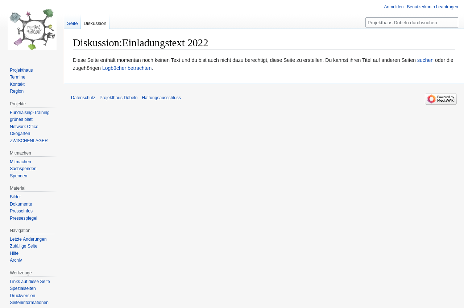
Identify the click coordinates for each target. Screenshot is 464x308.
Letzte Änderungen (28, 239)
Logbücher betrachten (127, 68)
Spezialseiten (23, 288)
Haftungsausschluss (161, 97)
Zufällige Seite (23, 246)
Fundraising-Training (30, 112)
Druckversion (22, 295)
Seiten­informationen (29, 302)
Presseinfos (21, 211)
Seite (72, 23)
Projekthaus (21, 70)
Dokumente (21, 204)
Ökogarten (20, 133)
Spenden (18, 175)
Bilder (15, 196)
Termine (17, 77)
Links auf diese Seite (30, 281)
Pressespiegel (23, 218)
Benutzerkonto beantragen (432, 6)
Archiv (16, 260)
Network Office (24, 126)
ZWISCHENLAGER (29, 140)
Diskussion (95, 23)
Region (17, 91)
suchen (425, 60)
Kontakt (17, 84)
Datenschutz (83, 97)
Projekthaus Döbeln (119, 97)
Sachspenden (23, 168)
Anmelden (394, 6)
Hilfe (14, 253)
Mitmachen (20, 161)
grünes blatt (21, 119)
